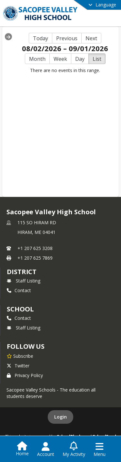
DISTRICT (21, 271)
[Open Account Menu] (45, 449)
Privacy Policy (25, 375)
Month (37, 58)
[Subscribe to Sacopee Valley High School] (20, 355)
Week (60, 58)
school (20, 309)
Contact (19, 290)
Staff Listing (23, 281)
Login (60, 417)
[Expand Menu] (8, 37)
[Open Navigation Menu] (100, 449)
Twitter (18, 366)
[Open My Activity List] (74, 449)
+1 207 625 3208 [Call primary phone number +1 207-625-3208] (35, 248)
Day (80, 58)
